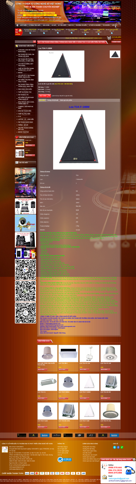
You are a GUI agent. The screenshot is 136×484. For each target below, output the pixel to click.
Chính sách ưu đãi (63, 453)
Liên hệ (114, 25)
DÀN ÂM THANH (58, 479)
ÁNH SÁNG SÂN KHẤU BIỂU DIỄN (87, 481)
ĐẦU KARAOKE (4, 479)
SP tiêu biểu (62, 25)
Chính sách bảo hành (89, 457)
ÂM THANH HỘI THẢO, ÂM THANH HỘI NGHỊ (26, 55)
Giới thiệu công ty (62, 447)
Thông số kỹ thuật (52, 100)
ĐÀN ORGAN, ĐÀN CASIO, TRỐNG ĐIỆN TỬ (26, 102)
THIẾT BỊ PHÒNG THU (24, 92)
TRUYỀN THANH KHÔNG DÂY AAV (25, 128)
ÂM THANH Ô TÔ (23, 95)
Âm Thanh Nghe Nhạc (25, 122)
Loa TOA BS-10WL (64, 421)
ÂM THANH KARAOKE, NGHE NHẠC (60, 481)
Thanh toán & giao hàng (89, 451)
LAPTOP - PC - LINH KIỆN (26, 119)
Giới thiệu (23, 25)
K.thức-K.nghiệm (95, 25)
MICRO (20, 72)
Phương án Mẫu (81, 25)
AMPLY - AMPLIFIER (23, 479)
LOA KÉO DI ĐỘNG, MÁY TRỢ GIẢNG (25, 64)
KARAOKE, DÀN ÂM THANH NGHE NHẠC (26, 50)
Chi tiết (78, 230)
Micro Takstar (23, 132)
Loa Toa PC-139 (85, 363)
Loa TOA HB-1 (63, 363)
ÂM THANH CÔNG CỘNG (10, 481)
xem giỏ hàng (117, 39)
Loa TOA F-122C (43, 421)
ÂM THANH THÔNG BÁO (23, 481)
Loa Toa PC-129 (106, 363)
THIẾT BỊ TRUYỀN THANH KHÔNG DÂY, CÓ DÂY (26, 69)
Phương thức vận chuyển (90, 455)
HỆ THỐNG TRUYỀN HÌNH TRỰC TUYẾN (26, 80)
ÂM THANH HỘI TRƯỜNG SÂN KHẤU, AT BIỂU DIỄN (26, 60)
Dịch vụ (71, 25)
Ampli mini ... (29, 140)
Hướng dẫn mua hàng (89, 447)
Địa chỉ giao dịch (62, 449)
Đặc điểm (42, 100)
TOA (77, 175)
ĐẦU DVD (75, 481)
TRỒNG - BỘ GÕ (23, 125)
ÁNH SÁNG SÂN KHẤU (25, 89)
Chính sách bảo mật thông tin (91, 461)
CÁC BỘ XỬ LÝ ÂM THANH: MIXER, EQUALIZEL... (26, 76)
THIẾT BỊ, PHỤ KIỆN (24, 114)
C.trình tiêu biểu (35, 25)
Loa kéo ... (28, 150)
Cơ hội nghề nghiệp (63, 451)
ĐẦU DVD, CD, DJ (13, 479)
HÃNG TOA (81, 42)
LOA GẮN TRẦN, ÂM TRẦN (96, 42)
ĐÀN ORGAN (66, 479)
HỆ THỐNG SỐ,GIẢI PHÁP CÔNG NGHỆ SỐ (26, 98)
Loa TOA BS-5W (106, 392)
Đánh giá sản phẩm (66, 100)
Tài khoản (106, 25)
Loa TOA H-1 (42, 392)
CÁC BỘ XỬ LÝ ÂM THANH (46, 479)
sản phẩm (46, 25)
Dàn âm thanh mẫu (24, 111)
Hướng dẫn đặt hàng (89, 449)
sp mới (54, 25)
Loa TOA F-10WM (85, 392)
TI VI (19, 116)
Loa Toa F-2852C (64, 392)
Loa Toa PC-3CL (106, 421)
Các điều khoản (87, 453)
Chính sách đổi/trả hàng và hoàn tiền (93, 459)
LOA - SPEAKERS (34, 479)
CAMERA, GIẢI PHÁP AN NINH (25, 107)
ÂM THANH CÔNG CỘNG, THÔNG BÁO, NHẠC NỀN (26, 85)
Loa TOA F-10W (84, 421)
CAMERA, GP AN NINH (90, 479)
